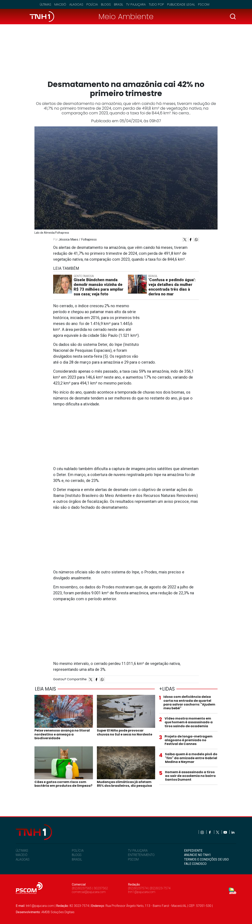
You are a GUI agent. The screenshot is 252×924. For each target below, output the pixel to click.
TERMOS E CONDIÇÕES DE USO (206, 859)
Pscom (203, 4)
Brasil (118, 4)
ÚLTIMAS (22, 850)
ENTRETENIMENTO (141, 855)
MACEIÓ (21, 855)
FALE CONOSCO (195, 864)
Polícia (92, 4)
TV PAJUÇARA (138, 850)
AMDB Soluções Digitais (57, 912)
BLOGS (76, 855)
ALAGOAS (22, 859)
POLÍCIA (78, 850)
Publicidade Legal (181, 4)
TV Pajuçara (136, 4)
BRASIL (77, 859)
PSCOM (133, 859)
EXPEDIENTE (193, 850)
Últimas (45, 4)
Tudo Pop (156, 4)
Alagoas (76, 4)
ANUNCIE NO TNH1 (197, 855)
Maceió (60, 4)
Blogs (106, 4)
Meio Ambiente (126, 16)
